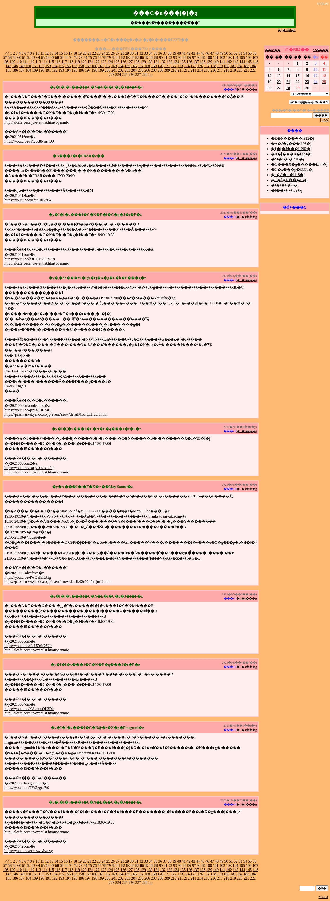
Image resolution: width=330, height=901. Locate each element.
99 (203, 57)
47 (212, 53)
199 (101, 70)
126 (123, 62)
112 (31, 62)
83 (128, 57)
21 (89, 53)
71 (71, 57)
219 (233, 70)
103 (229, 57)
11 (42, 53)
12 (47, 53)
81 (118, 57)
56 (254, 53)
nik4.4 (323, 897)
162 (107, 66)
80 (113, 57)
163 (114, 66)
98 (198, 57)
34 (150, 53)
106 (248, 57)
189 (35, 70)
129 (143, 62)
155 (61, 66)
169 (154, 66)
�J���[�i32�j (286, 190)
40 (179, 53)
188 (28, 70)
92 (170, 57)
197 (88, 70)
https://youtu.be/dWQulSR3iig (27, 577)
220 (239, 70)
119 (77, 62)
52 (235, 53)
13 (51, 53)
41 (184, 53)
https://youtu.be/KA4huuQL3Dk (29, 709)
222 (253, 70)
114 (44, 62)
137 (196, 62)
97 (194, 57)
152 (41, 66)
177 (206, 66)
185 (8, 70)
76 (95, 57)
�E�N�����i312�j (292, 138)
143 (235, 62)
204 (134, 70)
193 (61, 70)
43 (193, 53)
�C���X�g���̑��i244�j (299, 164)
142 (229, 62)
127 (130, 62)
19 (80, 53)
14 (56, 53)
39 (174, 53)
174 (187, 66)
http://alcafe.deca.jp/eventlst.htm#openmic (36, 122)
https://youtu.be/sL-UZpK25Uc (28, 646)
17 (70, 53)
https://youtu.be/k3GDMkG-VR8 (29, 259)
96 (189, 57)
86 (142, 57)
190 (41, 70)
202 (121, 70)
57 (5, 57)
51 (231, 53)
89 (156, 57)
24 (103, 53)
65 (43, 57)
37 (165, 53)
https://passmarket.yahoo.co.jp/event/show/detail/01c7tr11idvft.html (56, 414)
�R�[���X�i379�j (291, 154)
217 (220, 70)
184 (253, 66)
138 (202, 62)
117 (64, 62)
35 (155, 53)
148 (15, 66)
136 (189, 62)
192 (55, 70)
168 (147, 66)
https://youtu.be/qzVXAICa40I (27, 410)
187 (22, 70)
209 (167, 70)
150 (28, 66)
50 (226, 53)
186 (15, 70)
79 (109, 57)
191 (48, 70)
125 (116, 62)
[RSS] (324, 120)
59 (14, 57)
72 (76, 57)
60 (19, 57)
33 (146, 53)
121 (90, 62)
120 (83, 62)
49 (221, 53)
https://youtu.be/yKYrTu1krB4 (27, 200)
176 (200, 66)
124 (110, 62)
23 (99, 53)
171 (167, 66)
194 (68, 70)
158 (81, 66)
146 (255, 62)
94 (180, 57)
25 (108, 53)
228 (144, 74)
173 (180, 66)
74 (85, 57)
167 (140, 66)
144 (242, 62)
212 (187, 70)
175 (193, 66)
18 (75, 53)
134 (176, 62)
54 (245, 53)
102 (222, 57)
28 (122, 53)
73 (80, 57)
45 (202, 53)
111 (25, 62)
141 (222, 62)
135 (183, 62)
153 (48, 66)
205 (141, 70)
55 (250, 53)
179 (220, 66)
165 (127, 66)
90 (161, 57)
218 (226, 70)
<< (7, 53)
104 (235, 57)
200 (107, 70)
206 (147, 70)
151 (35, 66)
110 (19, 62)
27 (117, 53)
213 (193, 70)
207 (154, 70)
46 (207, 53)
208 (160, 70)
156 (68, 66)
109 (12, 62)
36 (160, 53)
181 (233, 66)
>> (150, 74)
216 (213, 70)
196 (81, 70)
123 (103, 62)
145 (249, 62)
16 (66, 53)
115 (51, 62)
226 (131, 74)
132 (163, 62)
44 (198, 53)
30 (132, 53)
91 (165, 57)
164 (120, 66)
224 (118, 74)
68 (57, 57)
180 (226, 66)
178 (213, 66)
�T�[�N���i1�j (289, 180)
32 (141, 53)
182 (239, 66)
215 (206, 70)
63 (33, 57)
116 (57, 62)
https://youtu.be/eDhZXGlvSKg (28, 851)
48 (217, 53)
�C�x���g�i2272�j (292, 170)
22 (94, 53)
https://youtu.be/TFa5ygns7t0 (26, 788)
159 (87, 66)
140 (216, 62)
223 (111, 74)
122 (97, 62)
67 (52, 57)
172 (173, 66)
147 (8, 66)
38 (169, 53)
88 (151, 57)
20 (84, 53)
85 (137, 57)
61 (24, 57)
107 (255, 57)
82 (123, 57)
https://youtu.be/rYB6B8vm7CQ (29, 141)
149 (21, 66)
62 (28, 57)
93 (175, 57)
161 (101, 66)
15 (61, 53)
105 (242, 57)
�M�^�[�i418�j (287, 159)
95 (184, 57)
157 (74, 66)
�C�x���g (246, 89)
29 (127, 53)
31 (136, 53)
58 (10, 57)
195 (74, 70)
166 (134, 66)
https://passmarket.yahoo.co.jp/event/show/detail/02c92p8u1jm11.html (58, 582)
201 (114, 70)
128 (136, 62)
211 (180, 70)
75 (90, 57)
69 (61, 57)
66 (47, 57)
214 (200, 70)
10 (37, 53)
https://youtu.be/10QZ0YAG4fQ (29, 468)
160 (94, 66)
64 (38, 57)
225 (124, 74)
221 (246, 70)
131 (156, 62)
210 (174, 70)
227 (138, 74)
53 (240, 53)
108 (6, 62)
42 (188, 53)
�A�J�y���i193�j (291, 144)
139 (209, 62)
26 (113, 53)
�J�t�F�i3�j (284, 185)
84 (132, 57)
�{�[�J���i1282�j (291, 149)
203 (127, 70)
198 (94, 70)
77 (99, 57)
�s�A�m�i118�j (288, 175)
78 (104, 57)
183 (246, 66)
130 (149, 62)
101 (215, 57)
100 (209, 57)
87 (146, 57)
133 (169, 62)
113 (38, 62)
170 (160, 66)
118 (70, 62)
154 (54, 66)
